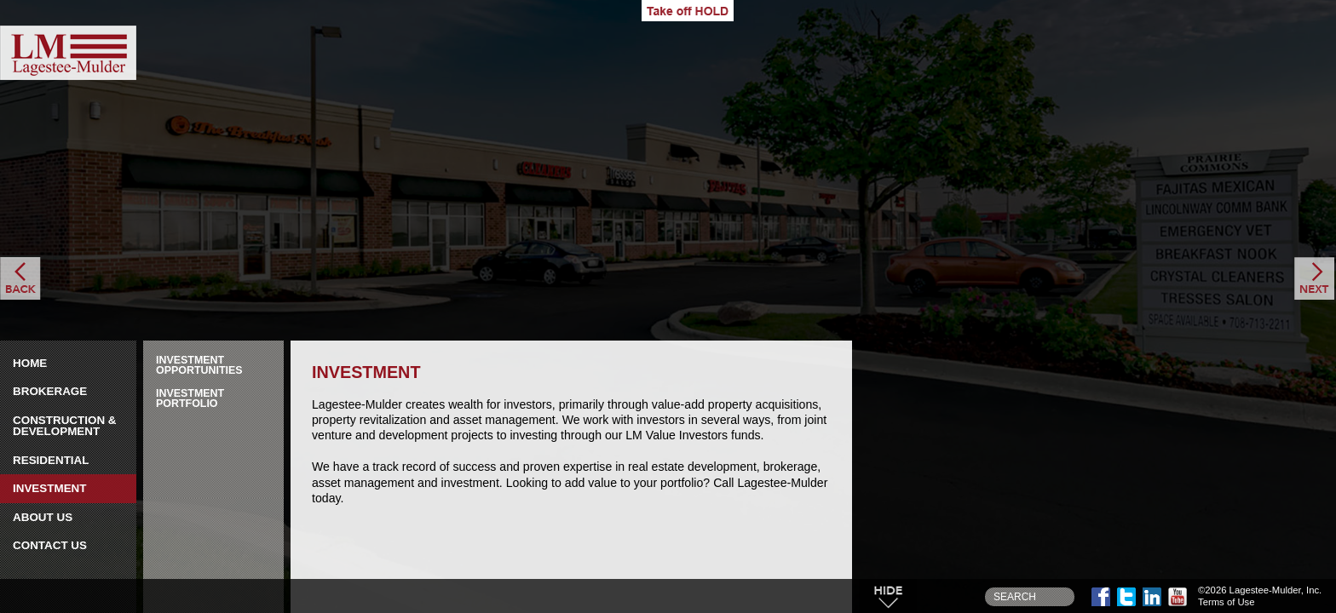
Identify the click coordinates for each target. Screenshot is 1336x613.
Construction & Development (65, 426)
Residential (51, 460)
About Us (42, 517)
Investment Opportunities (199, 365)
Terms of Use (1226, 602)
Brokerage (50, 391)
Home (30, 363)
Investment (50, 488)
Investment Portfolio (190, 398)
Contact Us (50, 545)
